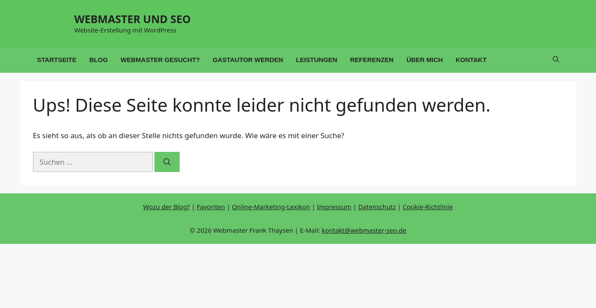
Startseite (57, 59)
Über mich (424, 59)
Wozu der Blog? (166, 206)
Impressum (334, 206)
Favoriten (211, 206)
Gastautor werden (248, 59)
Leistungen (317, 59)
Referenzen (372, 59)
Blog (98, 59)
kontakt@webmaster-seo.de (364, 230)
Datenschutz (377, 206)
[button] (556, 60)
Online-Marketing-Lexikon (271, 206)
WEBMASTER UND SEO (132, 19)
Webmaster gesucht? (160, 59)
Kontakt (471, 59)
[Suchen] (167, 162)
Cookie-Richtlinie (428, 206)
